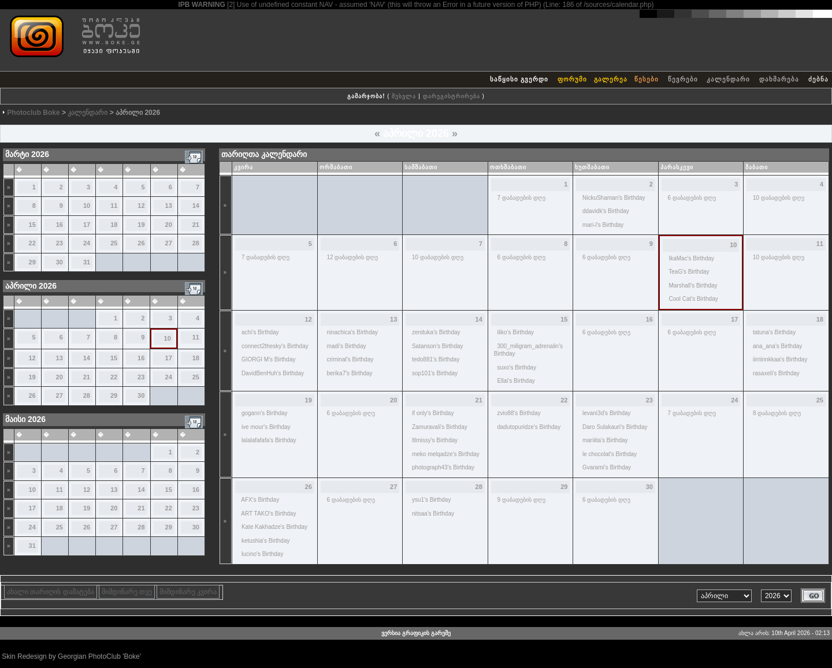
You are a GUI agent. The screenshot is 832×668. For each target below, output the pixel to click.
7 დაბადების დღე (521, 198)
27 (168, 243)
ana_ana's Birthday (777, 346)
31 (86, 262)
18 (113, 224)
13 (168, 205)
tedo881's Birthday (436, 359)
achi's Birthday (260, 332)
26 (141, 243)
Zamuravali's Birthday (439, 427)
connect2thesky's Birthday (275, 346)
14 (195, 205)
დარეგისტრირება (451, 96)
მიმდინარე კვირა (188, 592)
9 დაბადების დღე (521, 500)
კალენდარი (728, 79)
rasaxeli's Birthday (776, 373)
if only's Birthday (433, 413)
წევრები (683, 79)
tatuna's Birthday (774, 332)
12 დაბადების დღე (352, 257)
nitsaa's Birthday (433, 513)
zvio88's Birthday (518, 413)
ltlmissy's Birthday (435, 440)
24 (86, 243)
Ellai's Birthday (515, 381)
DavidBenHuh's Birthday (273, 373)
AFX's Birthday (260, 500)
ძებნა (818, 79)
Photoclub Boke (33, 113)
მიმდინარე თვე (127, 592)
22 (32, 243)
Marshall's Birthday (692, 285)
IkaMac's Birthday (691, 258)
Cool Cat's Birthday (693, 299)
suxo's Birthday (516, 367)
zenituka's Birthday (436, 332)
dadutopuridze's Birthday (528, 427)
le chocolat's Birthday (609, 454)
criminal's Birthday (349, 359)
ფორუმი (572, 79)
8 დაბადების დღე (777, 413)
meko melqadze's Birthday (446, 454)
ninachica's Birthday (352, 332)
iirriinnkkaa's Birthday (780, 359)
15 (32, 224)
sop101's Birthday (435, 373)
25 (113, 243)
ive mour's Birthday (266, 427)
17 (86, 224)
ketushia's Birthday (266, 541)
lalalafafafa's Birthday (269, 440)
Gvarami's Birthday (606, 467)
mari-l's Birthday (602, 225)
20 (168, 224)
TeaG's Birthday (688, 271)
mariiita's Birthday (605, 440)
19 (141, 224)
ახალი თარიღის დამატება (50, 592)
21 (195, 224)
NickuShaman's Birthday (613, 198)
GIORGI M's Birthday (269, 359)
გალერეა (610, 79)
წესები (646, 79)
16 (59, 224)
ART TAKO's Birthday (268, 513)
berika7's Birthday (349, 373)
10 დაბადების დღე (778, 198)
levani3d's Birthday (606, 413)
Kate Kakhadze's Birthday (274, 527)
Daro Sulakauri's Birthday (615, 427)
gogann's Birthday (265, 413)
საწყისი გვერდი (519, 79)
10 (86, 205)
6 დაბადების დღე (691, 198)
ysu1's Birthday (431, 500)
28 (195, 243)
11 (113, 205)
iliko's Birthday (515, 332)
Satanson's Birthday (437, 346)
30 (59, 262)
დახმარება (779, 79)
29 (32, 262)
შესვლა (404, 96)
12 (141, 205)
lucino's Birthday (263, 554)
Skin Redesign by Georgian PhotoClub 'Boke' (71, 656)
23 (59, 243)
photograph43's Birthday (443, 467)
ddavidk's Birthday (605, 211)
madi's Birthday (346, 346)
